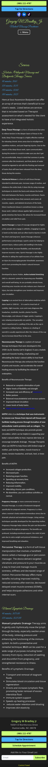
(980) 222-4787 (24, 3)
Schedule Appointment (24, 745)
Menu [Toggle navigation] (24, 32)
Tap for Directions (24, 9)
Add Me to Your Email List (24, 752)
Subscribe (40, 757)
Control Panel (24, 765)
